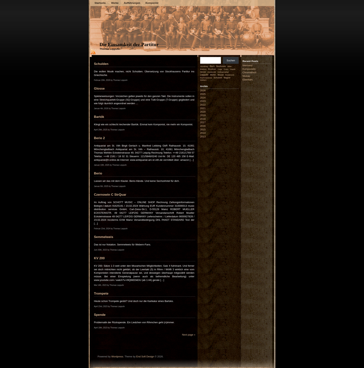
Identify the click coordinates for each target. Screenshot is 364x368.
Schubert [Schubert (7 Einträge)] (218, 77)
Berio (98, 173)
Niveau (246, 76)
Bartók (99, 117)
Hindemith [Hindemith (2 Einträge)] (211, 72)
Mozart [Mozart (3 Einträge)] (221, 75)
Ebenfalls (247, 79)
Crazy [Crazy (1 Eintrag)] (226, 69)
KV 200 (99, 258)
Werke (114, 3)
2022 (203, 104)
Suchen (231, 60)
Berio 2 (99, 138)
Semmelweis (103, 237)
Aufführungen (132, 3)
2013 (203, 136)
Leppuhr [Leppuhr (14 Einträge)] (204, 74)
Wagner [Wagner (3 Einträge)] (227, 78)
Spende (100, 315)
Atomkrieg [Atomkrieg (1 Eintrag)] (204, 66)
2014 (203, 133)
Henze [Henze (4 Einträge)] (203, 72)
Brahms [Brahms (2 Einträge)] (203, 69)
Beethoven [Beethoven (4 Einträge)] (221, 66)
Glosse (99, 88)
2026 (203, 90)
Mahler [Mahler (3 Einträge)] (213, 75)
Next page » (188, 334)
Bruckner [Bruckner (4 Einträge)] (212, 69)
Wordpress (117, 356)
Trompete (101, 293)
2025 (203, 94)
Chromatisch (249, 72)
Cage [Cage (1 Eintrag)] (220, 69)
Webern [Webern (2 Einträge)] (203, 80)
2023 (203, 101)
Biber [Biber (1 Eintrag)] (229, 66)
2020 (203, 111)
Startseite (100, 3)
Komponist (151, 3)
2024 (203, 97)
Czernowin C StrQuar (110, 194)
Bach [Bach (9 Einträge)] (212, 66)
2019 (203, 115)
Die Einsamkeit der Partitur (129, 44)
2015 (203, 129)
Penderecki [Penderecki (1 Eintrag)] (229, 75)
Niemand (247, 65)
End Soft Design (145, 356)
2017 (203, 122)
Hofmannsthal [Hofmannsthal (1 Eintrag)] (223, 72)
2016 (203, 126)
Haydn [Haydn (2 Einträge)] (232, 69)
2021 (203, 108)
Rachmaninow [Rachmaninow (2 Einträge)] (206, 78)
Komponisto (249, 69)
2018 (203, 118)
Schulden (101, 64)
